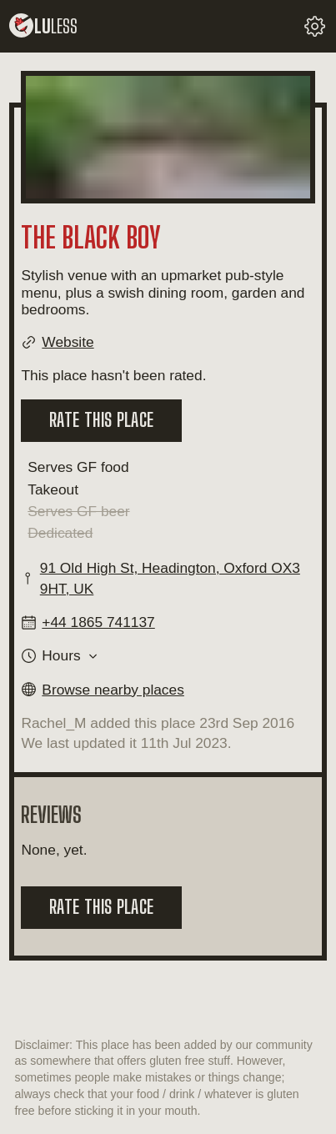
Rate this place (101, 420)
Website (67, 342)
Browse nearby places (112, 689)
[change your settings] (314, 26)
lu (43, 26)
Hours (61, 655)
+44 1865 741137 (98, 622)
